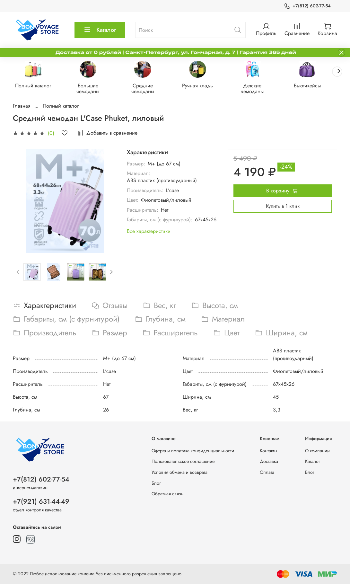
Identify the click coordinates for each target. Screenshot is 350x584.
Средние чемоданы (147, 89)
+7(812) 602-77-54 (307, 6)
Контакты (268, 450)
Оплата (267, 472)
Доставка (269, 461)
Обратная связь (167, 494)
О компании (317, 450)
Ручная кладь (203, 86)
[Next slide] (111, 273)
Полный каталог (34, 86)
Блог (156, 483)
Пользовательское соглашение (183, 461)
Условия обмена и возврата (179, 472)
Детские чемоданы (259, 89)
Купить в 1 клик (283, 206)
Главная (22, 106)
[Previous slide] (18, 273)
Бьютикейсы (315, 86)
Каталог (99, 30)
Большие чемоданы (90, 89)
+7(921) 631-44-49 (41, 501)
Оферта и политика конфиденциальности (193, 450)
